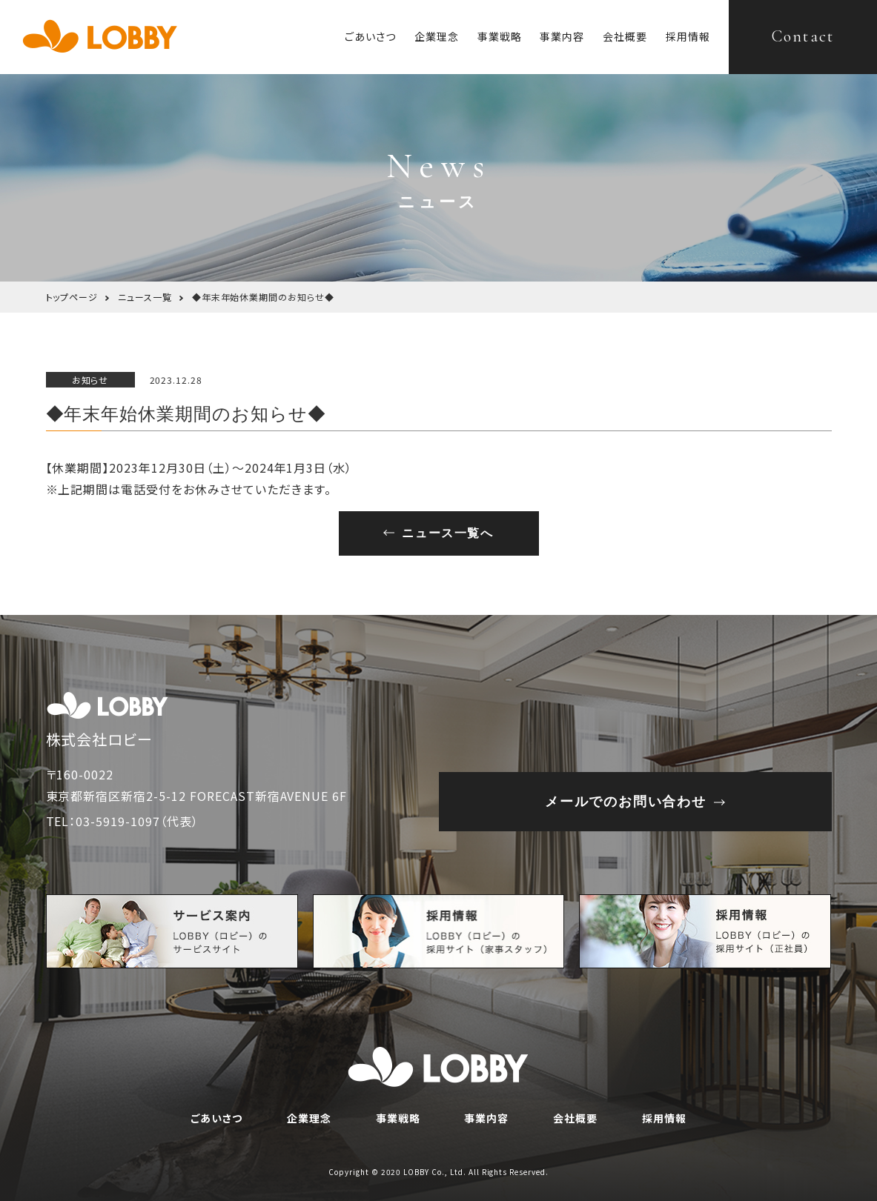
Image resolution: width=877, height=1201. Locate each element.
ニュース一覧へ (447, 533)
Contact (803, 36)
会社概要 (625, 36)
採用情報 (688, 36)
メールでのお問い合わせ (625, 801)
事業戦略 (499, 36)
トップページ (72, 296)
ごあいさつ (370, 36)
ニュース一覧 (145, 296)
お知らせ (90, 379)
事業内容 (562, 36)
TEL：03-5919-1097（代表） (122, 821)
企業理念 (436, 36)
